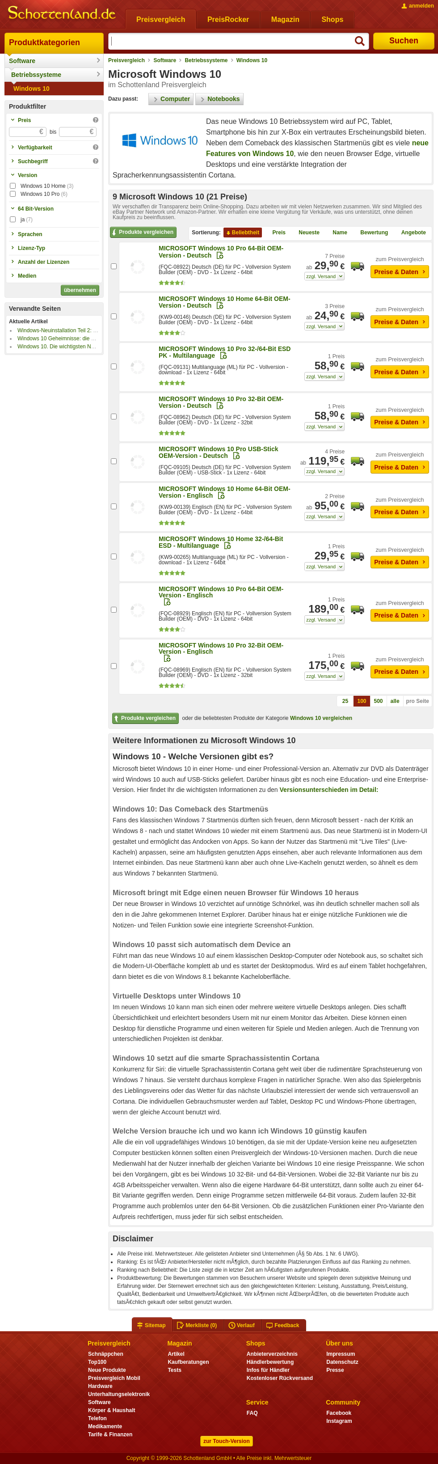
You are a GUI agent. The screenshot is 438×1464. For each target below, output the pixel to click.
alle (395, 701)
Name (336, 233)
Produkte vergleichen (141, 232)
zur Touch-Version (226, 1441)
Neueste (305, 233)
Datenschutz (342, 1362)
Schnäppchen (105, 1354)
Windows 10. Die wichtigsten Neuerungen (67, 346)
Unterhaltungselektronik (119, 1394)
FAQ (252, 1413)
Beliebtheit (242, 233)
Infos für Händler (268, 1370)
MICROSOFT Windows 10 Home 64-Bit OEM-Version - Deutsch (225, 302)
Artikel (176, 1354)
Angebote (410, 233)
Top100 (97, 1362)
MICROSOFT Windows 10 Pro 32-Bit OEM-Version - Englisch (221, 648)
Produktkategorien (44, 42)
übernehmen (80, 290)
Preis (275, 233)
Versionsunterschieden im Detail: (329, 789)
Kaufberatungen (188, 1362)
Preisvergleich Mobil (114, 1378)
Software (22, 60)
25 (345, 701)
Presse (335, 1370)
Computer (171, 99)
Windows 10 (31, 88)
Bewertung (370, 233)
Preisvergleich (126, 60)
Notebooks (219, 99)
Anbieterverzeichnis (272, 1354)
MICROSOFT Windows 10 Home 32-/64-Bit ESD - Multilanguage (221, 542)
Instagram (339, 1421)
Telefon (97, 1418)
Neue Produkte (107, 1370)
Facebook (338, 1413)
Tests (174, 1370)
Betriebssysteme (36, 74)
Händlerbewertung (270, 1362)
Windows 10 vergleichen (321, 718)
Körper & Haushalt (111, 1410)
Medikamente (105, 1426)
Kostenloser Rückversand (280, 1378)
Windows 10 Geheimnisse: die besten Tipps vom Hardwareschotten (97, 338)
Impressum (340, 1354)
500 (378, 701)
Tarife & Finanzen (110, 1434)
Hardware (100, 1386)
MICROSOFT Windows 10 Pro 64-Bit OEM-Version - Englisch (221, 592)
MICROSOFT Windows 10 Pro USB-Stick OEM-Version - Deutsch (218, 452)
